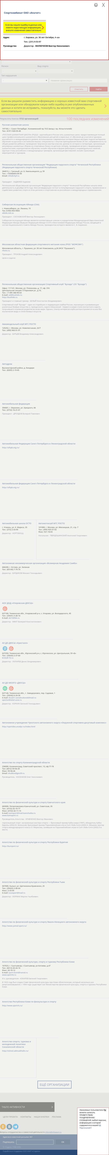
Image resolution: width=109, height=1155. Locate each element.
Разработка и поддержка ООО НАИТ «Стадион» (21, 1151)
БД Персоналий (90, 1126)
